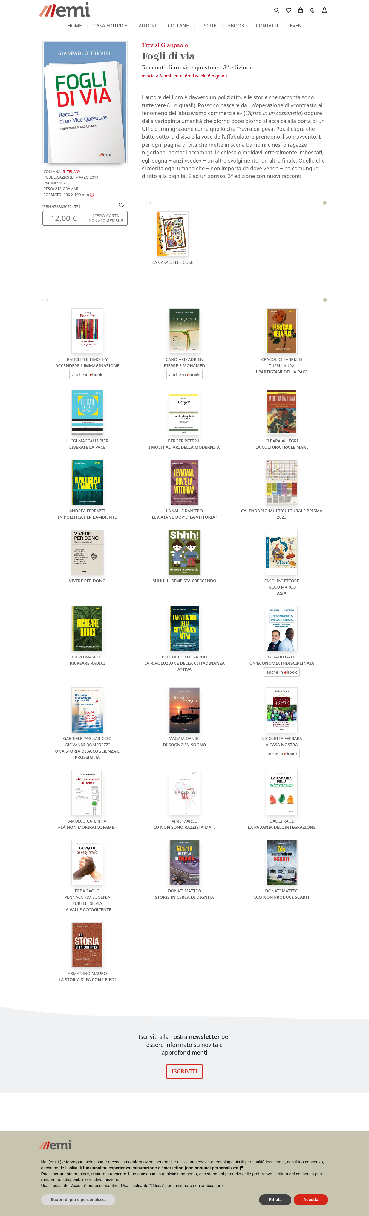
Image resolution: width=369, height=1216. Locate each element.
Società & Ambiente (164, 76)
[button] (69, 194)
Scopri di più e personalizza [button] (78, 1199)
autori (147, 25)
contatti (267, 25)
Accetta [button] (311, 1199)
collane (178, 25)
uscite (208, 25)
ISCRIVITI (184, 1071)
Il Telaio (71, 171)
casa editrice (110, 25)
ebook (236, 25)
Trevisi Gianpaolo (165, 45)
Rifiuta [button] (275, 1199)
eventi (298, 25)
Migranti (218, 76)
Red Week (196, 76)
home (75, 25)
